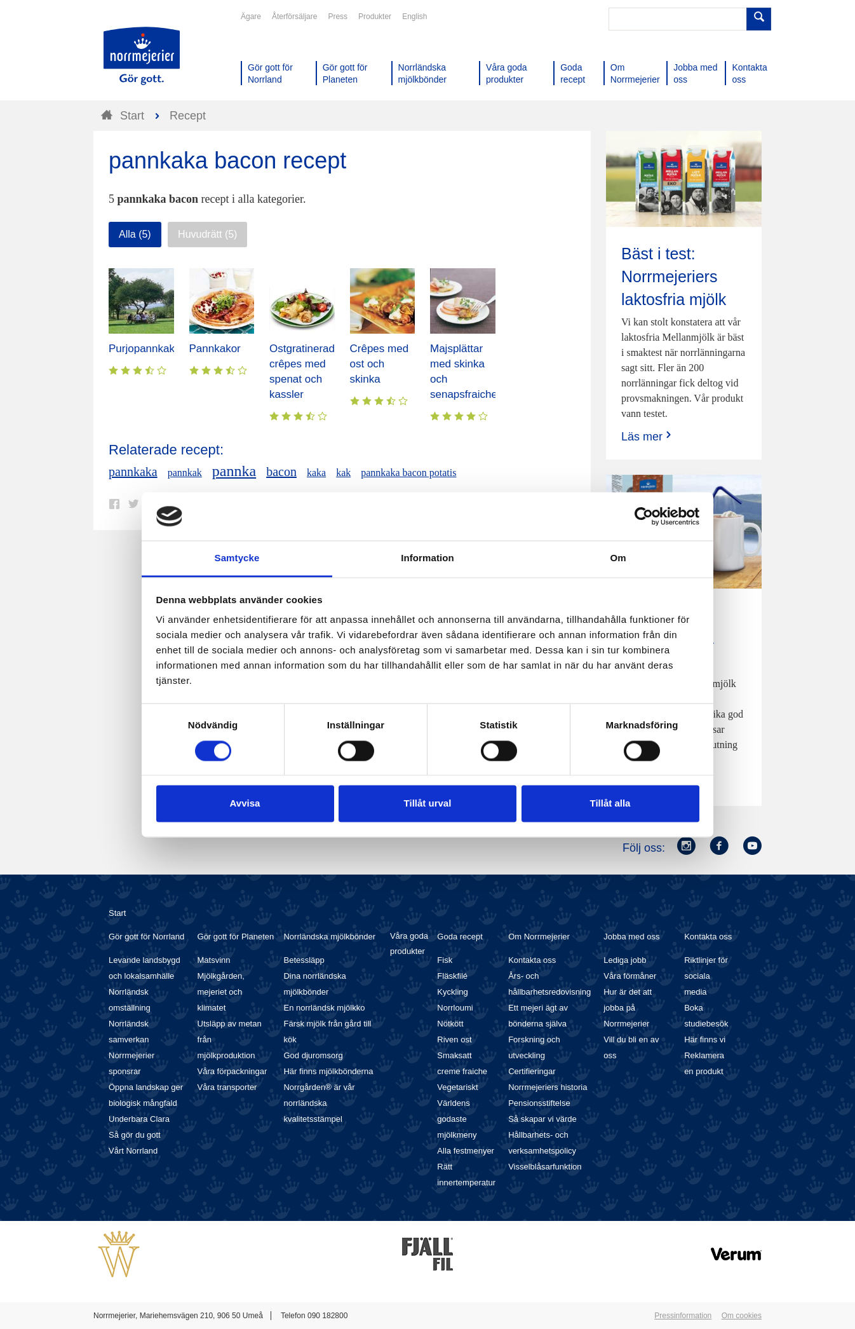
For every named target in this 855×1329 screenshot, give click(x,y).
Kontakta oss (532, 960)
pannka (234, 471)
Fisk (444, 960)
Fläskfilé (452, 976)
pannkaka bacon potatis (408, 472)
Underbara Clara (139, 1119)
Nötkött (450, 1023)
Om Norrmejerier (539, 936)
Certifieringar (531, 1071)
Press (337, 16)
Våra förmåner (629, 976)
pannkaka (133, 472)
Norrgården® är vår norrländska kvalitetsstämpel (318, 1103)
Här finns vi (704, 1039)
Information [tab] (427, 558)
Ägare (251, 16)
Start (117, 913)
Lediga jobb (624, 960)
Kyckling (452, 992)
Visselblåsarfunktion (544, 1166)
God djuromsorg (312, 1055)
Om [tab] (618, 558)
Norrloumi (455, 1007)
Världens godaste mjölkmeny (456, 1119)
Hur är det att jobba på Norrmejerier (627, 1007)
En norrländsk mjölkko (324, 1007)
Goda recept (460, 936)
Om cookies (742, 1315)
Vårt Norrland (133, 1150)
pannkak (185, 472)
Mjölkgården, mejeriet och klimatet (221, 991)
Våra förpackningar (232, 1071)
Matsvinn (214, 960)
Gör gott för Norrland (146, 936)
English (414, 16)
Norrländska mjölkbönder (329, 936)
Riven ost (454, 1039)
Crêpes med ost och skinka (379, 364)
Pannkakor (215, 349)
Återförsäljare (294, 16)
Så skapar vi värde (542, 1119)
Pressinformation (682, 1315)
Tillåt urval (428, 803)
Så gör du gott (135, 1135)
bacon (281, 472)
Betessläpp (303, 960)
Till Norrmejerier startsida (142, 56)
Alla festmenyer (465, 1150)
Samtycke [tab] (237, 558)
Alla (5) (135, 234)
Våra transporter (227, 1087)
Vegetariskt (457, 1087)
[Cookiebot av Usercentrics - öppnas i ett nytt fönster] (643, 516)
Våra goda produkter (409, 943)
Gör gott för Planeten (236, 936)
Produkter (374, 16)
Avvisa (245, 803)
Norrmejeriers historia (547, 1087)
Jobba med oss (631, 936)
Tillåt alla (610, 803)
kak (343, 472)
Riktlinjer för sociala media (706, 976)
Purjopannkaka (144, 349)
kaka (316, 472)
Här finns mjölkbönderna (328, 1071)
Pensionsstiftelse (539, 1103)
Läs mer (647, 436)
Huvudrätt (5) (207, 234)
